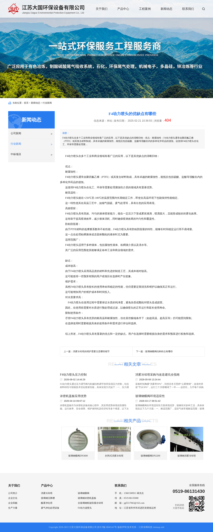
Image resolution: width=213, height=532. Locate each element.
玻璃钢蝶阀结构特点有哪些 (159, 351)
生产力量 (12, 508)
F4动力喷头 (71, 156)
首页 (26, 103)
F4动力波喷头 (85, 508)
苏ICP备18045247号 (107, 527)
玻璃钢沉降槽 (48, 498)
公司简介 (12, 493)
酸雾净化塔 (46, 503)
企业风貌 (12, 503)
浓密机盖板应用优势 (73, 396)
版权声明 (122, 527)
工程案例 (145, 8)
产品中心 (123, 8)
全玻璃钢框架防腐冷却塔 (90, 503)
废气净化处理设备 (50, 508)
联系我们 (188, 8)
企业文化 (12, 498)
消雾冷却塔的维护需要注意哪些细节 (91, 351)
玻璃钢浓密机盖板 (87, 498)
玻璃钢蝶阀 (83, 493)
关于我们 (101, 8)
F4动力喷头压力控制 (73, 374)
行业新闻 (47, 103)
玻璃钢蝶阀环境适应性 (150, 396)
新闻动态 (166, 8)
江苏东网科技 (145, 527)
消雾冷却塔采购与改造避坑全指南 (157, 374)
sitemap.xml (158, 527)
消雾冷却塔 (46, 493)
